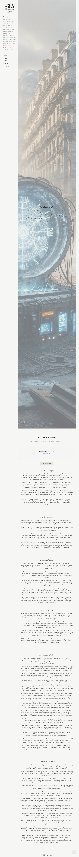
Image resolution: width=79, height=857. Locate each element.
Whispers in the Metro (8, 21)
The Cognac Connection (8, 35)
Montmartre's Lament (8, 25)
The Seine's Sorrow (7, 19)
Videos (5, 55)
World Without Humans (10, 7)
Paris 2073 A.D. (7, 17)
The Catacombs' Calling (8, 29)
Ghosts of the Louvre (8, 23)
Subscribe (5, 63)
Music (4, 53)
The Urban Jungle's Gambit (9, 39)
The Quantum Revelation (9, 37)
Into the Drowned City (8, 50)
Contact (5, 60)
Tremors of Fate (7, 45)
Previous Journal (46, 463)
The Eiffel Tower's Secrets (9, 41)
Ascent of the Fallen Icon (9, 43)
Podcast (5, 58)
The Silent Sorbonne (8, 31)
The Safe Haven (7, 33)
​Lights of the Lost (7, 27)
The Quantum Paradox (8, 47)
